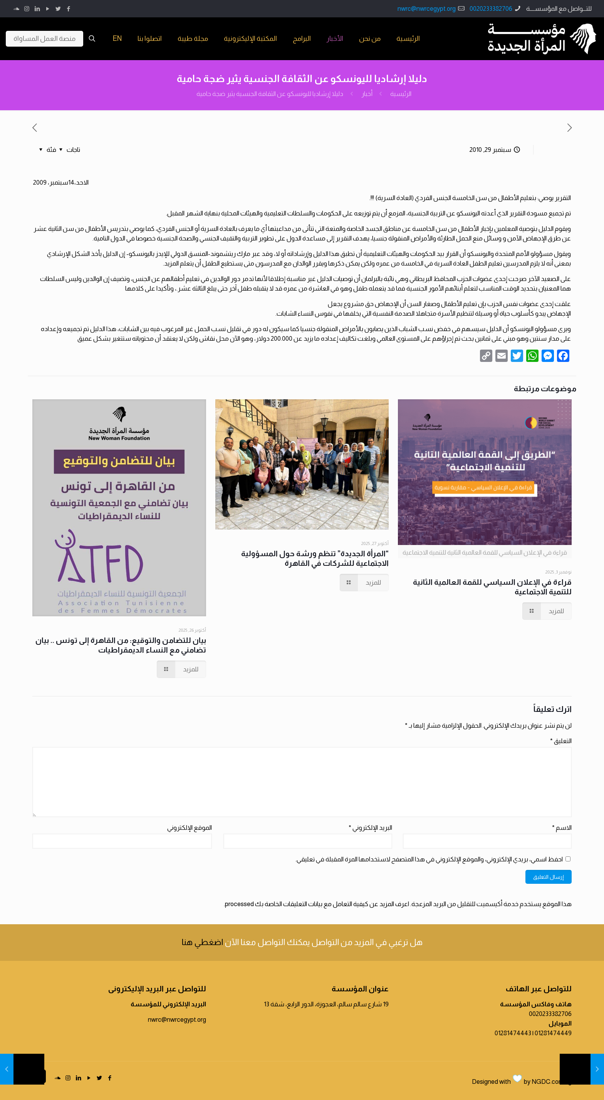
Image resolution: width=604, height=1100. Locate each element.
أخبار (366, 94)
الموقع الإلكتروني (189, 827)
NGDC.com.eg (552, 1081)
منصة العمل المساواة (44, 38)
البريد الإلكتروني (370, 827)
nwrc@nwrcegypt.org (427, 8)
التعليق (561, 741)
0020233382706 (491, 8)
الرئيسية (400, 94)
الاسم (562, 827)
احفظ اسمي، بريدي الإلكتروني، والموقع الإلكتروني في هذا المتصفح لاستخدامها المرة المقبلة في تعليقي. (429, 859)
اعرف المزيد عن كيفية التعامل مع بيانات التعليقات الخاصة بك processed (317, 904)
